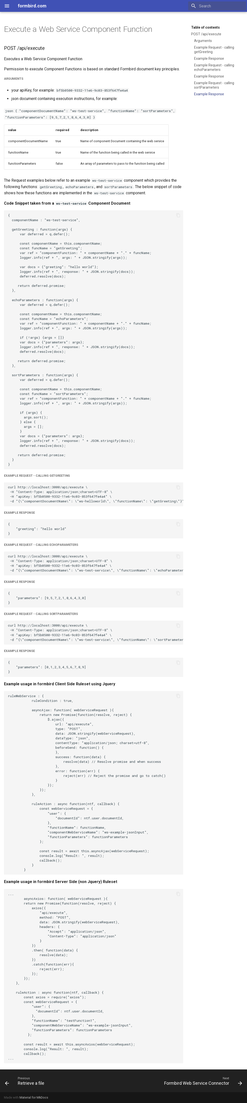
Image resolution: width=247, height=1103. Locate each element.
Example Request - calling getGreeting (214, 49)
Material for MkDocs (34, 1097)
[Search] (217, 5)
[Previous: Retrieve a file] (25, 1080)
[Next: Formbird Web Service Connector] (202, 1080)
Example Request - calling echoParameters (214, 67)
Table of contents (205, 27)
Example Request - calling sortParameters (214, 85)
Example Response (209, 58)
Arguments (203, 41)
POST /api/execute (206, 34)
